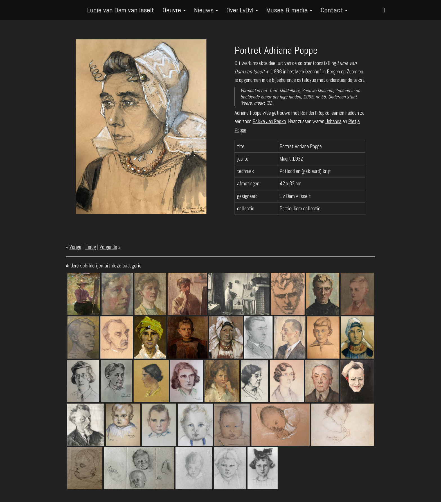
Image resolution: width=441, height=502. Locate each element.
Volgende (108, 247)
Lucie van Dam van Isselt (120, 10)
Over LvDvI (242, 10)
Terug (90, 247)
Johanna (333, 121)
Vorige (75, 247)
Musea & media (289, 10)
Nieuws (206, 10)
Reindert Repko (314, 112)
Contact (334, 10)
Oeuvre (174, 10)
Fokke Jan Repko (269, 121)
